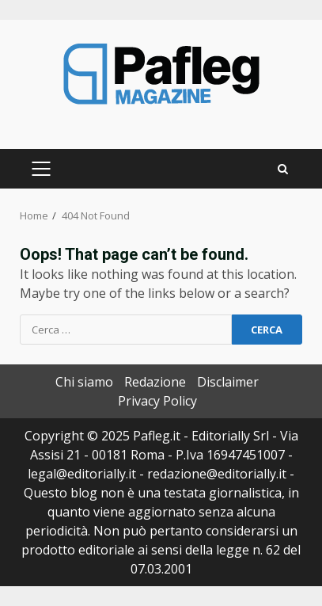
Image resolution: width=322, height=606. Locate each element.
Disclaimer (228, 382)
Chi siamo (84, 382)
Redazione (155, 382)
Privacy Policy (157, 401)
